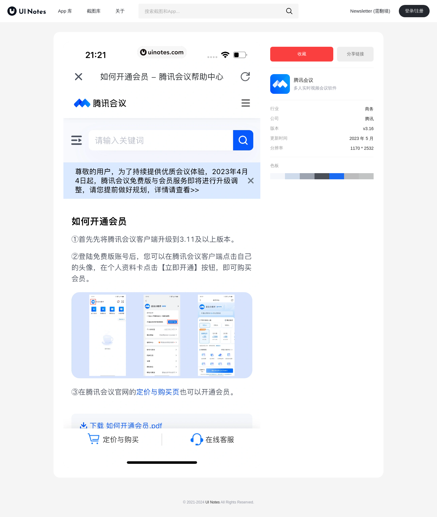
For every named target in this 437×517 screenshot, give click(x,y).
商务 (369, 108)
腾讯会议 (303, 80)
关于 (120, 11)
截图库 (94, 11)
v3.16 (368, 128)
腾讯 (369, 118)
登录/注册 (414, 10)
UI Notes (212, 502)
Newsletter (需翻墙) (370, 11)
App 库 (65, 11)
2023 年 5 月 (361, 138)
